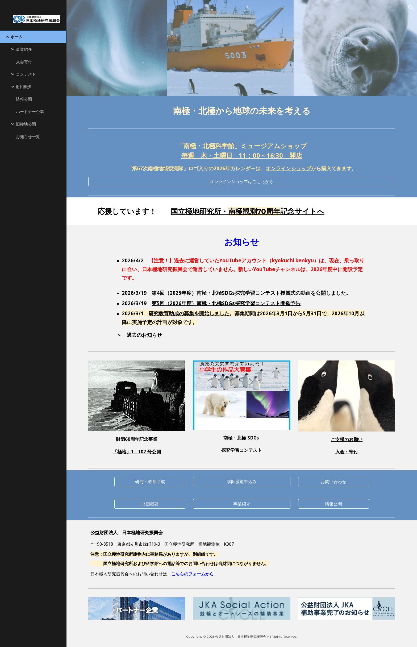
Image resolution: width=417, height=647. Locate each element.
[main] (241, 111)
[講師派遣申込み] (241, 481)
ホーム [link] (17, 36)
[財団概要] (150, 504)
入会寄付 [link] (24, 61)
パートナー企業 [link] (30, 111)
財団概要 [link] (24, 86)
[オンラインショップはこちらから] (242, 181)
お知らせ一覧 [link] (28, 136)
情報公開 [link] (24, 99)
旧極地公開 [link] (26, 124)
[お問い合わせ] (333, 481)
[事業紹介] (241, 504)
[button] (410, 7)
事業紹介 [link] (24, 49)
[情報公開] (333, 504)
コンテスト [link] (26, 74)
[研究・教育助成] (150, 481)
